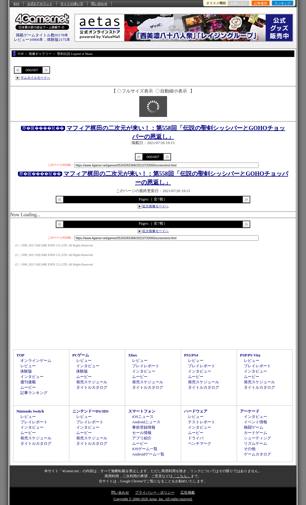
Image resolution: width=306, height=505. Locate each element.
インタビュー (32, 376)
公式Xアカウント (40, 3)
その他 (249, 449)
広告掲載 (187, 492)
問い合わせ (99, 3)
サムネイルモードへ (35, 77)
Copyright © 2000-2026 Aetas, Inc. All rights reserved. (153, 499)
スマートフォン (141, 411)
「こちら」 (182, 476)
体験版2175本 (58, 39)
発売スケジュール (91, 382)
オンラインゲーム (35, 360)
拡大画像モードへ (155, 206)
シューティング (257, 438)
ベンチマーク (199, 443)
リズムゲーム (255, 443)
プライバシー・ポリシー (155, 492)
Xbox (132, 355)
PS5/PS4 (191, 355)
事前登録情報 (143, 427)
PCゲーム (80, 355)
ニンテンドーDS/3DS (90, 411)
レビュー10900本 (28, 39)
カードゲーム (255, 432)
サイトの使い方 (71, 3)
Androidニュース (146, 422)
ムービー (28, 387)
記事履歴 (260, 3)
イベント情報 (255, 422)
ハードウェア (195, 411)
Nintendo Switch (30, 411)
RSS (16, 3)
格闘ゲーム (253, 427)
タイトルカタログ (91, 387)
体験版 (26, 371)
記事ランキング (34, 392)
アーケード (249, 411)
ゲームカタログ (257, 454)
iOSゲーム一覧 (144, 449)
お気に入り (238, 3)
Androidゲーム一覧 (148, 454)
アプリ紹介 (142, 438)
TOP (20, 355)
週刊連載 (28, 382)
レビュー (28, 366)
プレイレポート (145, 366)
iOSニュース (143, 416)
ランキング (282, 3)
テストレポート (201, 422)
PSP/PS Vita (250, 355)
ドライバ (196, 438)
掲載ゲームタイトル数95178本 (42, 35)
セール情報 (142, 432)
